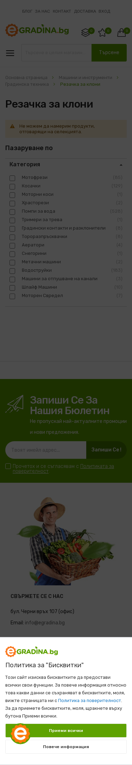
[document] (66, 697)
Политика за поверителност (89, 700)
